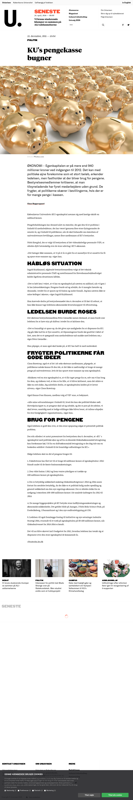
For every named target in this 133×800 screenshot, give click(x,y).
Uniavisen (6, 2)
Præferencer (25, 790)
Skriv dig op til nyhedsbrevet (112, 13)
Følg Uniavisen (107, 17)
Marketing (51, 790)
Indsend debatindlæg (78, 17)
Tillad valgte (89, 795)
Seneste (47, 12)
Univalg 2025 (74, 20)
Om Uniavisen (106, 10)
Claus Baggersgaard (35, 204)
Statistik (38, 790)
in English (126, 2)
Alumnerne (73, 10)
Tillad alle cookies (115, 795)
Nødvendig (11, 790)
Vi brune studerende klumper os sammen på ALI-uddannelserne (47, 21)
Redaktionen (74, 770)
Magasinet (73, 13)
